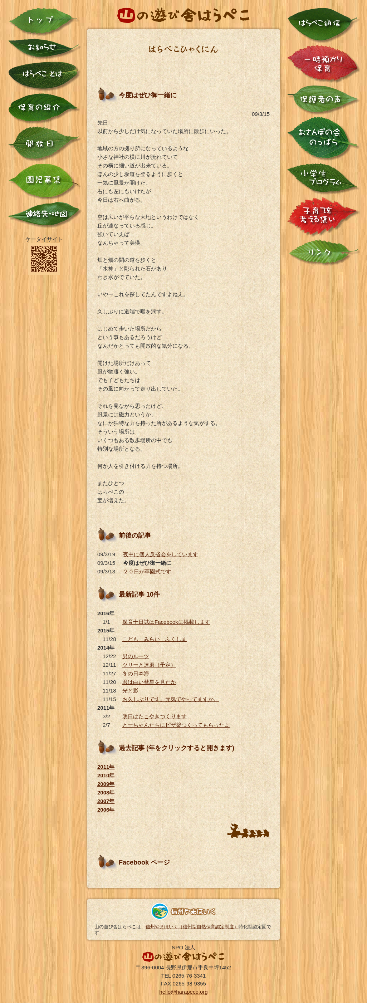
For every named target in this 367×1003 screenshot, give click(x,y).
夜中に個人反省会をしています (160, 554)
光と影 (130, 691)
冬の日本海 (135, 673)
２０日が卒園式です (147, 571)
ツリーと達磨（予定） (149, 665)
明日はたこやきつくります (154, 716)
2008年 (105, 792)
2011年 (105, 767)
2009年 (105, 784)
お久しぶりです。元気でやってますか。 (170, 699)
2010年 (105, 775)
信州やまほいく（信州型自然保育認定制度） (192, 926)
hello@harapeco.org (183, 992)
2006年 (105, 810)
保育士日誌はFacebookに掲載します (166, 622)
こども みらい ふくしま (154, 639)
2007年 (105, 801)
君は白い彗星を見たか (149, 682)
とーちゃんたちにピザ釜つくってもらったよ (176, 725)
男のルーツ (135, 656)
